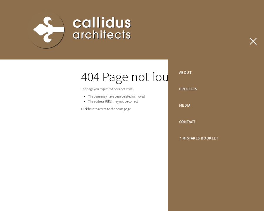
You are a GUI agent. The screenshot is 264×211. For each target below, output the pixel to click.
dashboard (58, 132)
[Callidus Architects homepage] (106, 30)
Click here (87, 109)
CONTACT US (240, 29)
